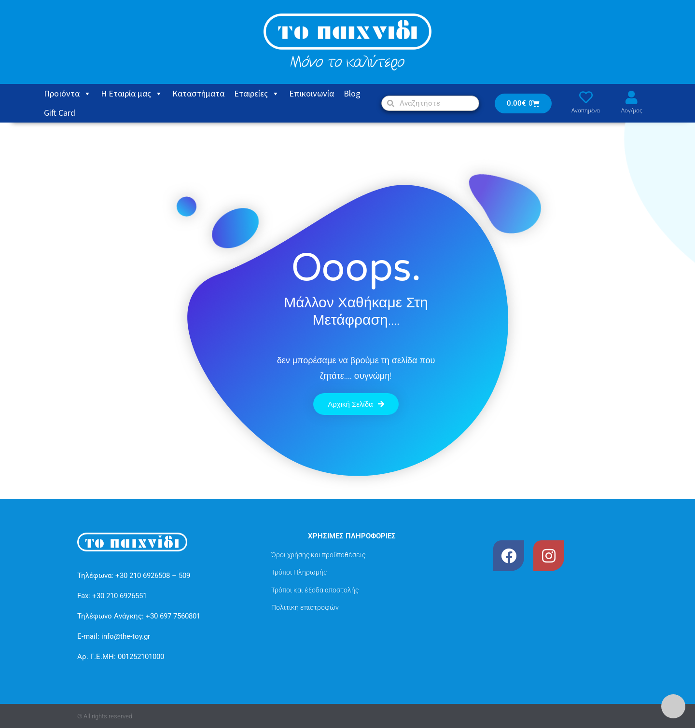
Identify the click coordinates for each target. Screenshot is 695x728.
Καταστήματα (198, 93)
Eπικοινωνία (311, 93)
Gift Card (59, 112)
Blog (352, 93)
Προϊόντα (67, 93)
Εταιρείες (256, 93)
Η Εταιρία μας (132, 93)
